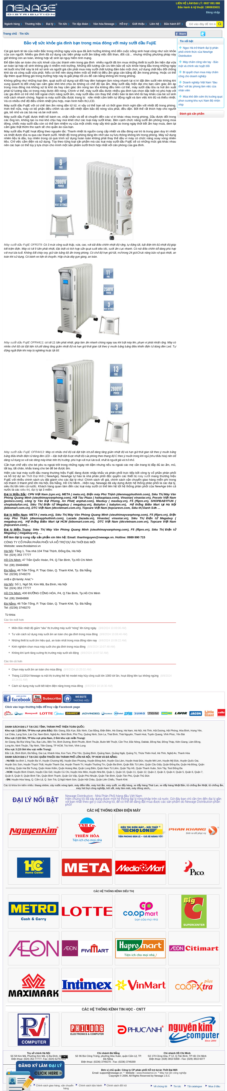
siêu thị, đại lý (29, 489)
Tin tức (62, 23)
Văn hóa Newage (103, 23)
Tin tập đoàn (80, 23)
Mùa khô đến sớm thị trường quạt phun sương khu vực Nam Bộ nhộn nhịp (200, 100)
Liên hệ (154, 23)
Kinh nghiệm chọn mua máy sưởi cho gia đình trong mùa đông (63, 646)
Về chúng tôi (160, 1086)
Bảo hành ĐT (172, 23)
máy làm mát (122, 788)
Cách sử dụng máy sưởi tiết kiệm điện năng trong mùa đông (62, 686)
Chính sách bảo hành (91, 1085)
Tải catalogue (195, 1086)
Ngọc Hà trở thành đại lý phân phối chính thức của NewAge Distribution (198, 51)
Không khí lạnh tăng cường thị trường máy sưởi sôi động (60, 652)
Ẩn (64, 1056)
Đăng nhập (213, 12)
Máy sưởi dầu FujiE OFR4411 (23, 342)
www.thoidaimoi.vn (147, 1072)
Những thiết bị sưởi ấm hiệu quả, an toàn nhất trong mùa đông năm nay (69, 640)
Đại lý (49, 23)
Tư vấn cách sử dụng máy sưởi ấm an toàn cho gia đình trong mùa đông (69, 634)
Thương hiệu (33, 23)
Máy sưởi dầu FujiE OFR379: (23, 244)
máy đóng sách (140, 788)
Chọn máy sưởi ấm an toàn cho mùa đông (51, 669)
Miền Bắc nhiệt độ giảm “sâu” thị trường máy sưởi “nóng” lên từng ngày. (69, 628)
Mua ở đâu (214, 1086)
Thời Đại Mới (35, 476)
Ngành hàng (12, 23)
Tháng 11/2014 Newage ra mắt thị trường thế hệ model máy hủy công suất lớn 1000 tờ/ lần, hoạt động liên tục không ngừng (92, 677)
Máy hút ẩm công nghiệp (173, 1072)
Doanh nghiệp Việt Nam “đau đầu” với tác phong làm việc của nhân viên (197, 86)
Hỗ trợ (123, 23)
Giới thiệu (138, 23)
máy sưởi (144, 476)
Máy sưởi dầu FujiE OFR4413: (24, 452)
